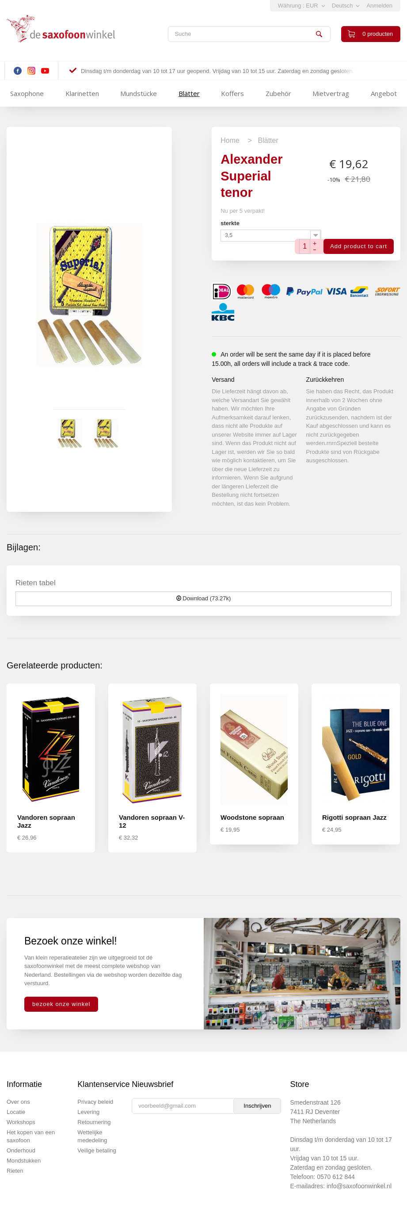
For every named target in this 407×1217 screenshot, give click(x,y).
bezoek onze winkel (61, 1004)
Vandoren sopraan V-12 (152, 821)
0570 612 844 (336, 1176)
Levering (88, 1112)
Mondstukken (24, 1160)
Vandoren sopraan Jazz (46, 821)
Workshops (21, 1122)
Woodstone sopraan (252, 817)
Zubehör (278, 93)
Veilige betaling (96, 1150)
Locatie (16, 1112)
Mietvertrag (330, 93)
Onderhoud (21, 1150)
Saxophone (27, 93)
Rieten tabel (35, 583)
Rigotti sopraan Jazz (354, 817)
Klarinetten (82, 93)
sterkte (231, 223)
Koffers (232, 93)
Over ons (18, 1101)
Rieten (15, 1170)
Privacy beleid (95, 1101)
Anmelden (379, 5)
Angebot (384, 93)
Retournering (93, 1122)
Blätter (189, 93)
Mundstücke (138, 93)
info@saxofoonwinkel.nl (359, 1186)
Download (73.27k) (203, 598)
